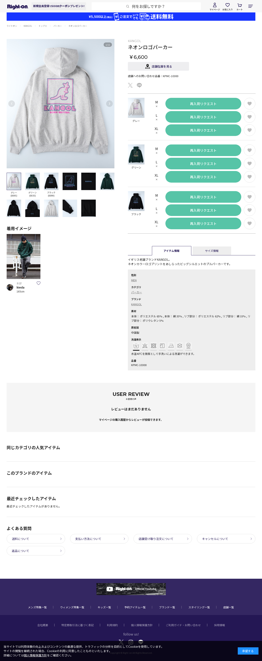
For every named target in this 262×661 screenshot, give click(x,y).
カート (240, 9)
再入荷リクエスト (203, 103)
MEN (134, 280)
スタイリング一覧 (199, 607)
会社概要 (42, 625)
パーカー (136, 292)
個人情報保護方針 (142, 625)
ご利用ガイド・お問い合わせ (183, 625)
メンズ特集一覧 (37, 607)
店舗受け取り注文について (156, 539)
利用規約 (112, 625)
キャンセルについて (215, 539)
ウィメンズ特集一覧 (72, 607)
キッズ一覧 (104, 607)
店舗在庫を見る (162, 66)
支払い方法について (88, 539)
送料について (20, 539)
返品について (20, 551)
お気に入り (227, 9)
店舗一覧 (228, 607)
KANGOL (136, 304)
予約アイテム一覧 (135, 607)
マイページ (215, 9)
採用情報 (219, 625)
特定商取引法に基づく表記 (77, 625)
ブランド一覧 (167, 607)
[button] (11, 103)
